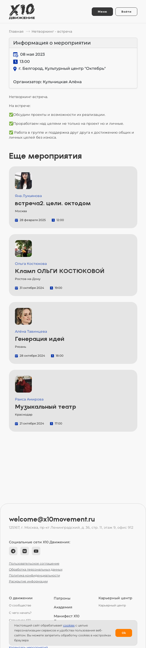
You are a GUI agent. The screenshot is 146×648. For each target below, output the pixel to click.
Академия (63, 607)
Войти (126, 11)
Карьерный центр (112, 605)
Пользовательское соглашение (34, 563)
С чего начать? (20, 613)
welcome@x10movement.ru (52, 519)
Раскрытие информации (28, 581)
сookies (69, 625)
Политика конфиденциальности (34, 575)
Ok (124, 633)
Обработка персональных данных (35, 569)
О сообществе (20, 605)
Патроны (62, 598)
